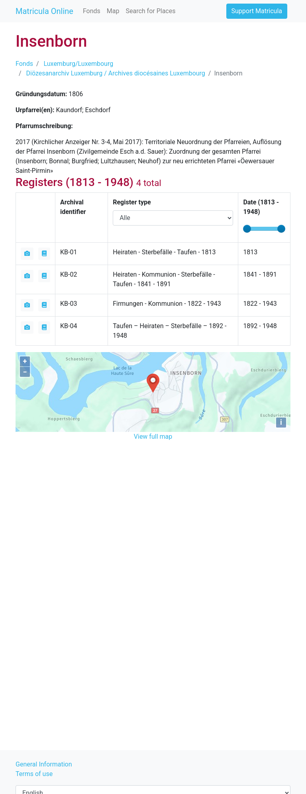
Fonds (91, 11)
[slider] (247, 229)
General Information (44, 764)
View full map (153, 436)
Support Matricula (256, 11)
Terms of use (34, 774)
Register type (132, 202)
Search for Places (150, 11)
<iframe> (153, 488)
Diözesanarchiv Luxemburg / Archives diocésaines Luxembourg (115, 73)
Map (113, 11)
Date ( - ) (261, 207)
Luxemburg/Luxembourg (79, 63)
